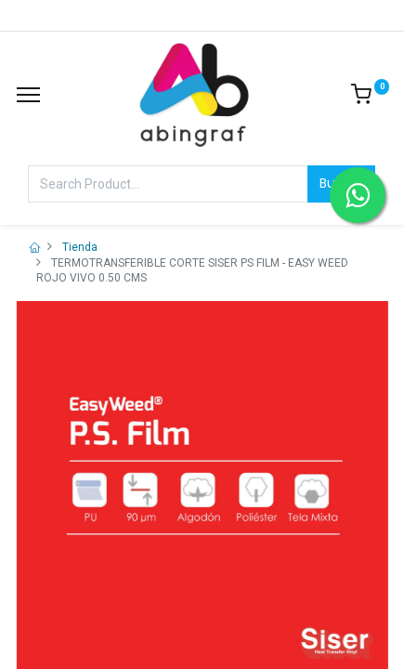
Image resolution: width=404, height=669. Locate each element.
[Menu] (28, 95)
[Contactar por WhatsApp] (357, 195)
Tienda (80, 247)
